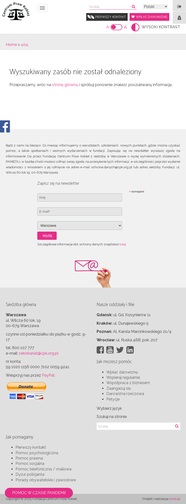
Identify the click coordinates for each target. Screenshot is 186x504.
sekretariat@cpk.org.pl (38, 353)
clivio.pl (174, 499)
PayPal (48, 375)
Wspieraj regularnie (123, 377)
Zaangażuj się (118, 388)
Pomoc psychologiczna (37, 453)
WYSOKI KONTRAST (161, 27)
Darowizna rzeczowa (125, 393)
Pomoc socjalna (30, 463)
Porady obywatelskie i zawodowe (46, 480)
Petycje (113, 399)
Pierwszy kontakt (110, 17)
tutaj (123, 244)
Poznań (104, 331)
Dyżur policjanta (30, 474)
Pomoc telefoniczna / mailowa (43, 469)
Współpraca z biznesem (128, 382)
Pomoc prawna (29, 458)
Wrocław (105, 340)
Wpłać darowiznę (151, 17)
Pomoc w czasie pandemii (39, 492)
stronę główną (65, 84)
